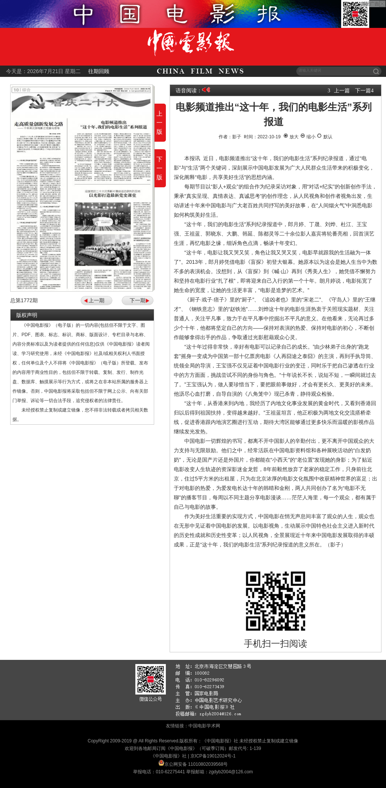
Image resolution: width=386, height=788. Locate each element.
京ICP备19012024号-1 (213, 756)
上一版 (159, 122)
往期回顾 (98, 71)
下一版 (159, 168)
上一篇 (342, 90)
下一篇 (363, 90)
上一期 (96, 300)
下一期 (138, 300)
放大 (291, 136)
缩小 (308, 136)
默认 (324, 136)
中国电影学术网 (204, 725)
